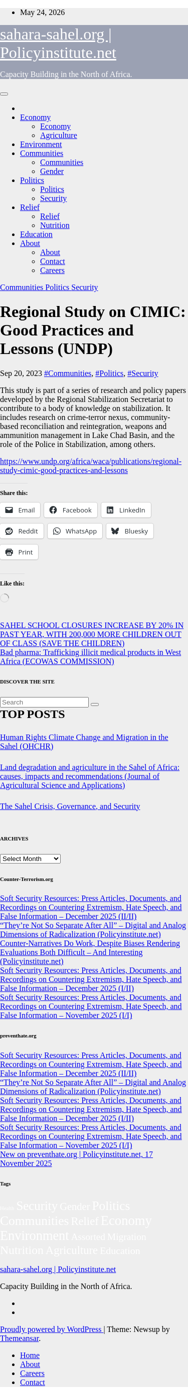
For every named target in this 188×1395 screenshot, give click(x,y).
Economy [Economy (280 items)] (126, 1220)
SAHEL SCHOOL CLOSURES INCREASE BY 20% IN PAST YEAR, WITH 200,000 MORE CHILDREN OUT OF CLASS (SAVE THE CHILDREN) (91, 634)
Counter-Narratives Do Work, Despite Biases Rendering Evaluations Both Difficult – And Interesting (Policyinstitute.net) (90, 952)
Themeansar (19, 1338)
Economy (35, 117)
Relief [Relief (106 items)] (84, 1221)
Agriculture (58, 135)
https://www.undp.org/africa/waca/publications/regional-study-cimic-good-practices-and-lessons (90, 465)
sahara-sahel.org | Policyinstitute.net (58, 43)
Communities (41, 153)
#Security (142, 373)
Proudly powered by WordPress (51, 1329)
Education (36, 234)
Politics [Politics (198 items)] (111, 1205)
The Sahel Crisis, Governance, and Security (70, 806)
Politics (32, 180)
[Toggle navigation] (4, 94)
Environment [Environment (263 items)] (34, 1235)
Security (53, 198)
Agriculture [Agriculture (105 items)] (72, 1250)
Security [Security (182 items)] (37, 1205)
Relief (30, 207)
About (30, 243)
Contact (52, 261)
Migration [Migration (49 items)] (126, 1237)
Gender (52, 171)
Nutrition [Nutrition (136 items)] (22, 1250)
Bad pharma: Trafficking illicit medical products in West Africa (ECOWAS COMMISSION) (90, 657)
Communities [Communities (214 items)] (34, 1221)
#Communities (67, 373)
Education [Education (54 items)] (120, 1250)
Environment (41, 144)
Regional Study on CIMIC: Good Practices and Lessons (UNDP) (93, 330)
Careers (52, 270)
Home (30, 1355)
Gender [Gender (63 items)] (75, 1206)
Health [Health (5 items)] (7, 1208)
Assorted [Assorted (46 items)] (88, 1237)
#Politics (109, 373)
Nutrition (55, 225)
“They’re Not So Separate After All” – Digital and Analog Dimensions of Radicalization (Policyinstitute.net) (93, 929)
